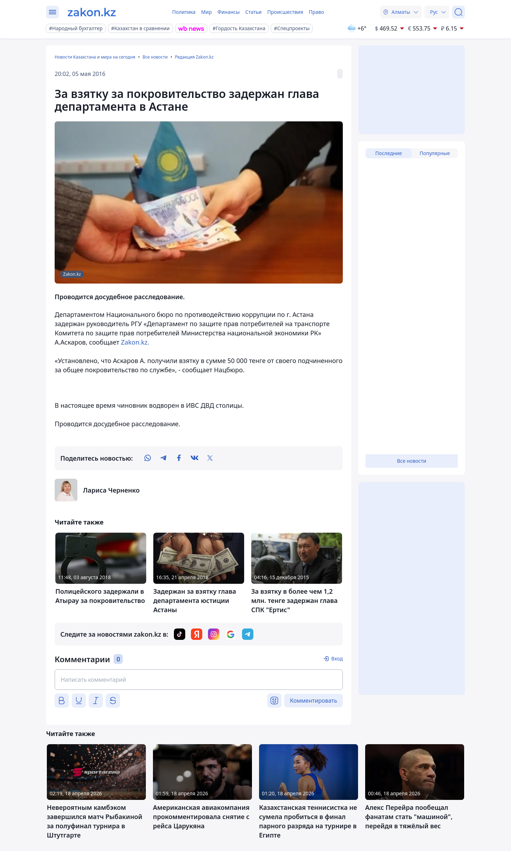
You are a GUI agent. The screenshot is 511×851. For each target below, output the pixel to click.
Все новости (155, 57)
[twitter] (210, 458)
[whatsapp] (147, 458)
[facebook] (178, 458)
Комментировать (313, 700)
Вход (337, 658)
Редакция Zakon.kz (194, 57)
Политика (184, 12)
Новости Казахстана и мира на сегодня (95, 57)
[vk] (194, 458)
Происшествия (285, 12)
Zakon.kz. (135, 342)
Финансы (229, 12)
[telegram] (163, 458)
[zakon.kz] (91, 12)
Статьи (253, 12)
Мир (206, 12)
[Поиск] (458, 12)
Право (316, 12)
